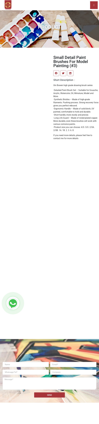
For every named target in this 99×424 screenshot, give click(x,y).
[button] (56, 73)
